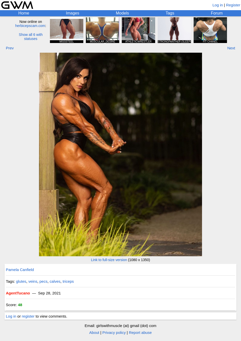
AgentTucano (18, 293)
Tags (170, 13)
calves (55, 281)
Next (231, 48)
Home (23, 13)
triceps (68, 281)
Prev (10, 48)
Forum (217, 13)
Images (72, 13)
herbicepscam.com (30, 26)
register (28, 316)
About (94, 332)
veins (32, 281)
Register (233, 5)
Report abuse (140, 332)
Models (122, 13)
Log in (217, 5)
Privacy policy (114, 332)
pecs (43, 281)
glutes (21, 281)
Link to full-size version (109, 260)
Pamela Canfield (20, 269)
